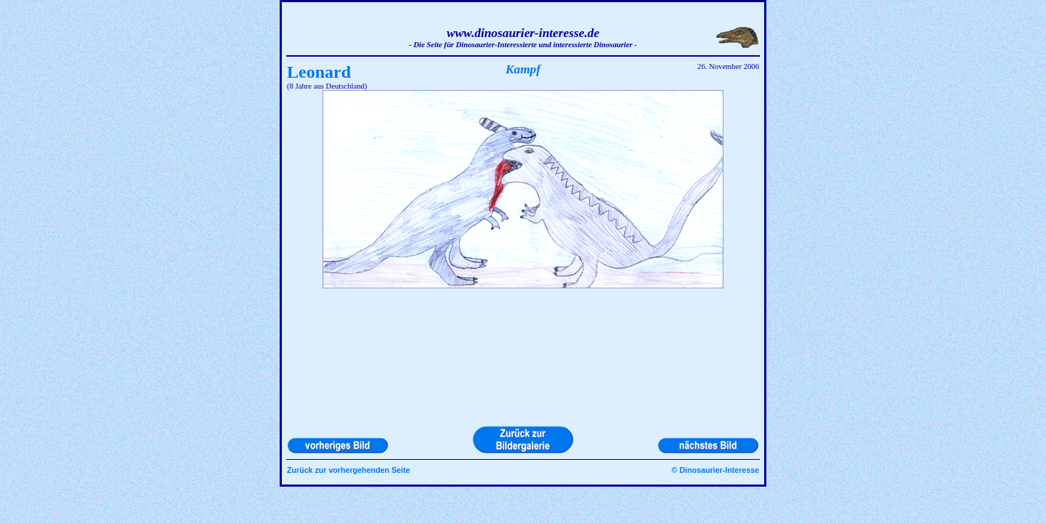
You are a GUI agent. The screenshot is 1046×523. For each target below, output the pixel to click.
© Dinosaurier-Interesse (715, 470)
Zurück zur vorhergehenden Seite (348, 470)
